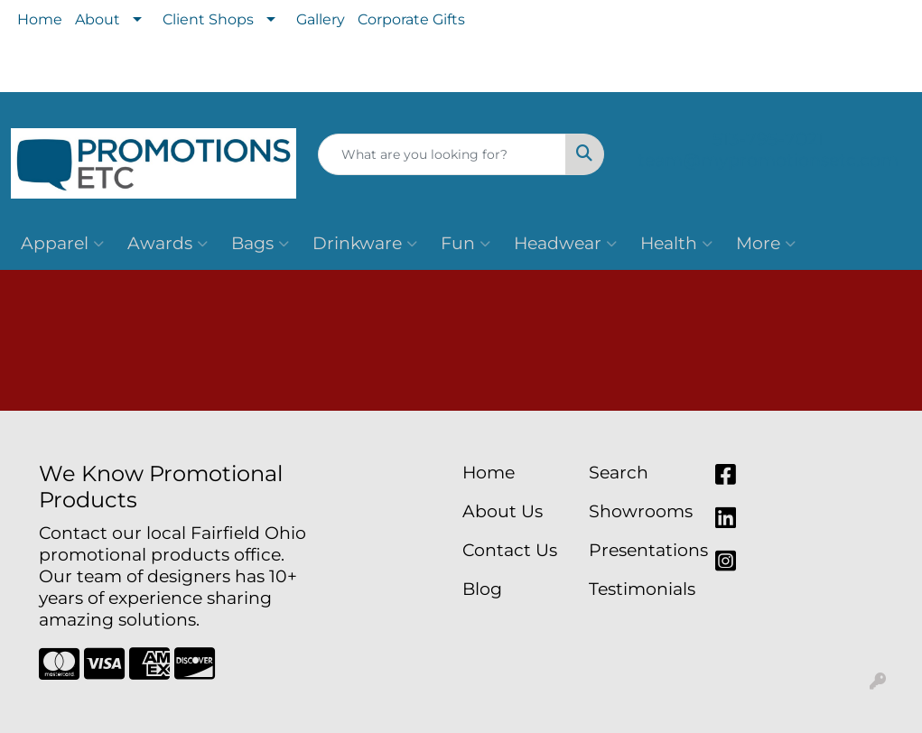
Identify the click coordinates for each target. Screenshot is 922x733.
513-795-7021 (768, 139)
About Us (502, 511)
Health (676, 244)
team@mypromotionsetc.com (768, 160)
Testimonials (641, 589)
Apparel (62, 244)
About (97, 19)
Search (618, 472)
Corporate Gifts (411, 19)
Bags (260, 244)
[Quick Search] (441, 154)
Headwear (565, 244)
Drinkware (364, 244)
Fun (465, 244)
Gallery (320, 19)
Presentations (641, 550)
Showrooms (641, 511)
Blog (482, 589)
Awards (167, 244)
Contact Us (509, 550)
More (766, 244)
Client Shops (208, 19)
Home (39, 19)
